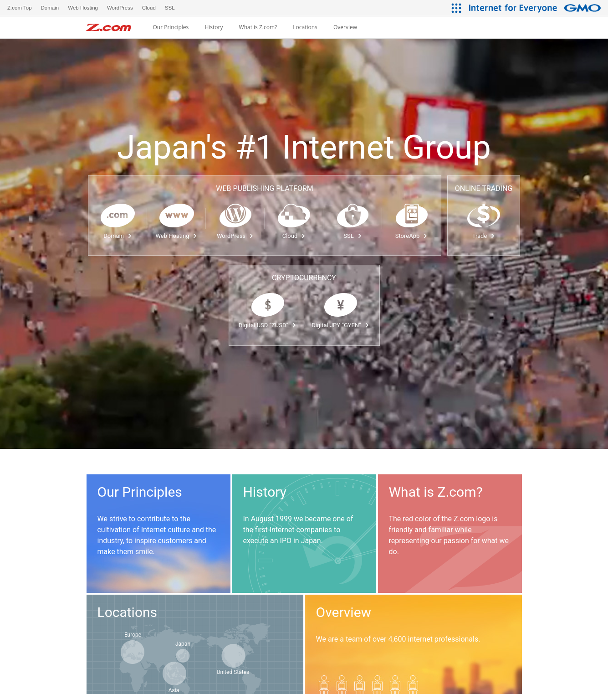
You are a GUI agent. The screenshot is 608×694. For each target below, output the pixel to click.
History (213, 27)
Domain (117, 235)
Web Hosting (177, 235)
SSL (352, 235)
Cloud (294, 235)
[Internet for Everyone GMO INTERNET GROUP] (536, 8)
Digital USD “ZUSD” (267, 325)
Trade (484, 235)
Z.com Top (19, 7)
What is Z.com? (258, 27)
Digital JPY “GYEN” (340, 325)
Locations (305, 27)
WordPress (235, 235)
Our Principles (171, 27)
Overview (345, 27)
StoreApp (411, 235)
